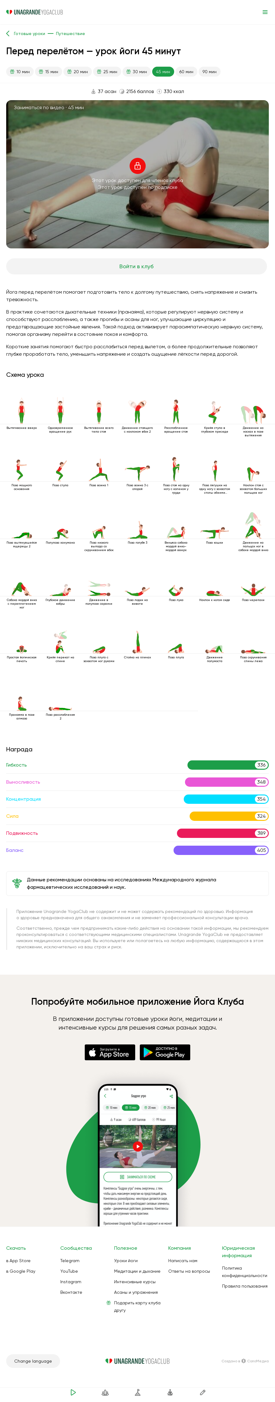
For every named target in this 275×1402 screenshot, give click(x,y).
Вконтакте (71, 1292)
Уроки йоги (126, 1260)
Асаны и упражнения (136, 1292)
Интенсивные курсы (135, 1281)
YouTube (69, 1271)
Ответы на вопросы (189, 1271)
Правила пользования (245, 1286)
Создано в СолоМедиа (245, 1361)
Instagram (70, 1281)
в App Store (18, 1260)
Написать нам (182, 1260)
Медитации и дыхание (137, 1271)
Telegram (69, 1260)
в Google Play (20, 1271)
